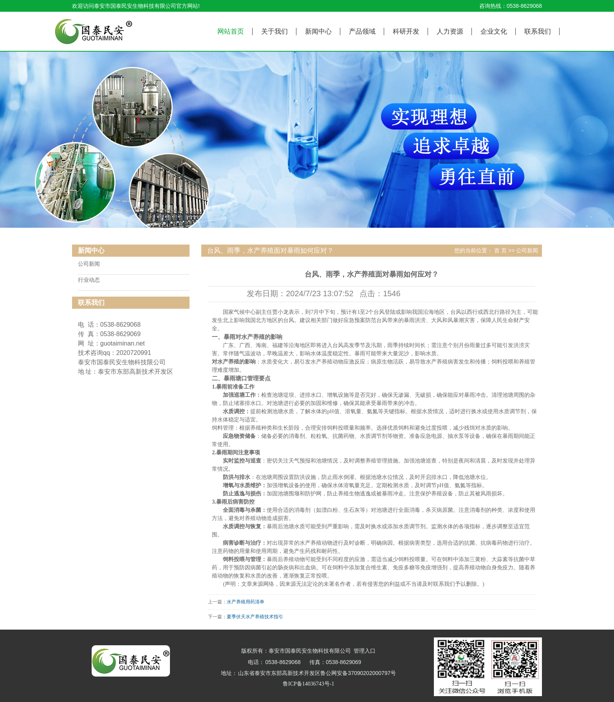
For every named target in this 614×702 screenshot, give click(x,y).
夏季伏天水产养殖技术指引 (255, 616)
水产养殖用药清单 (245, 602)
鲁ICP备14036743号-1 (308, 684)
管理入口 (365, 651)
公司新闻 (89, 264)
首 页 (500, 251)
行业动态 (89, 280)
